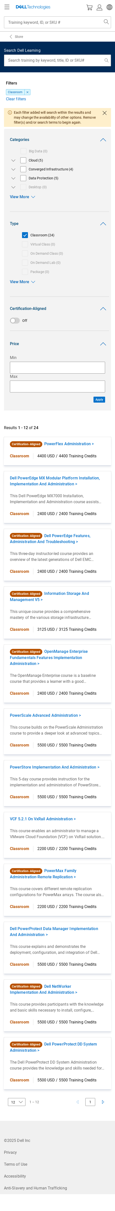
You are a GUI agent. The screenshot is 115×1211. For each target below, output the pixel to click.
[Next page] (103, 1102)
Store (19, 37)
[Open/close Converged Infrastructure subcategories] (12, 169)
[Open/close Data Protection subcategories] (12, 178)
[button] (109, 7)
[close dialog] (105, 113)
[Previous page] (77, 1102)
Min (13, 357)
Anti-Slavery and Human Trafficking (35, 1188)
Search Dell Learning (22, 50)
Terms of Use (15, 1164)
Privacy (10, 1152)
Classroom (15, 92)
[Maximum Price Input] (57, 386)
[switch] (57, 321)
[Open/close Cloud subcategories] (12, 160)
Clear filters (16, 99)
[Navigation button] (7, 7)
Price (59, 344)
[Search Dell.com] (106, 22)
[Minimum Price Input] (57, 368)
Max (14, 376)
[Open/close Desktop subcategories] (12, 187)
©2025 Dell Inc (17, 1140)
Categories (59, 140)
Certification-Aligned (59, 309)
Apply (99, 399)
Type (59, 224)
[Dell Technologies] (33, 7)
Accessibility (15, 1176)
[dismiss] (27, 92)
